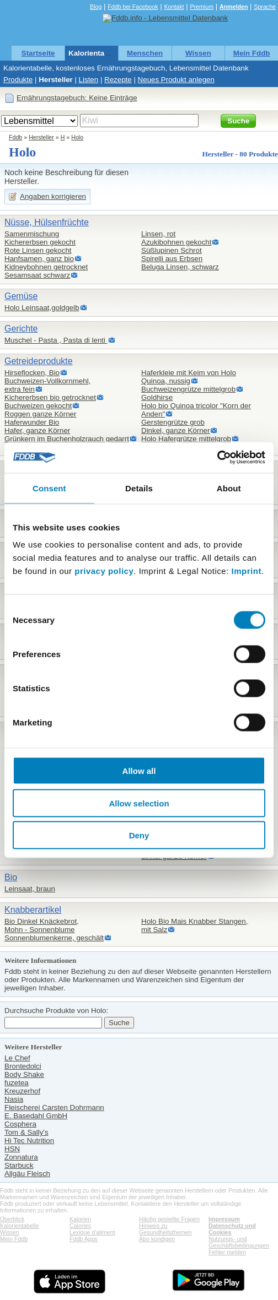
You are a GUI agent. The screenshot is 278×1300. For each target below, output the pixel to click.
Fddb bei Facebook (133, 6)
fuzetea (16, 1083)
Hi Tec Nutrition (29, 1140)
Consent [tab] (49, 487)
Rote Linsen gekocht (38, 250)
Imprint (246, 571)
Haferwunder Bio (31, 422)
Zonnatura (21, 1157)
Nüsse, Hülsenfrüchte (46, 222)
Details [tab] (139, 487)
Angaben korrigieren (53, 196)
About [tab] (229, 487)
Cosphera (20, 1124)
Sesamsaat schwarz (37, 275)
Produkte (18, 79)
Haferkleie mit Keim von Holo (188, 373)
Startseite (38, 53)
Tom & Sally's (26, 1132)
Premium (201, 6)
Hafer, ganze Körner (37, 430)
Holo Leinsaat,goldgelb (41, 308)
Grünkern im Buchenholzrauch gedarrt (66, 439)
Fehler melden (227, 1252)
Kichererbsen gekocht (40, 242)
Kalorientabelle (94, 53)
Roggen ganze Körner (40, 414)
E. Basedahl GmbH (35, 1116)
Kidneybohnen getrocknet (46, 267)
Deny (139, 835)
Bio (10, 877)
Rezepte (118, 79)
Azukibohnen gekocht (176, 242)
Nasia (13, 1099)
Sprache (265, 6)
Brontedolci (22, 1066)
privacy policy (103, 571)
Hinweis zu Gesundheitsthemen (165, 1229)
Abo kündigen (157, 1239)
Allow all (139, 771)
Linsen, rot (158, 234)
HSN (12, 1149)
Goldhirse (157, 397)
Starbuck (19, 1165)
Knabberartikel (32, 909)
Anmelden (234, 6)
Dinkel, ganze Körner (175, 430)
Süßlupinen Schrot (171, 250)
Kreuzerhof (22, 1091)
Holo (77, 137)
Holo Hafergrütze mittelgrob (186, 439)
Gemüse (21, 296)
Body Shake (24, 1074)
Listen (89, 79)
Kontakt (174, 6)
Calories (80, 1225)
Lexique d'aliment (92, 1232)
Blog (95, 6)
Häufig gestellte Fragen (169, 1219)
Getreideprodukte (38, 361)
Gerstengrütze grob (173, 422)
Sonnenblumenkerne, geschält (54, 938)
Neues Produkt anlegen (176, 79)
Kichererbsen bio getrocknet (50, 397)
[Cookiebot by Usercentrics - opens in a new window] (217, 458)
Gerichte (21, 328)
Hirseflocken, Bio (32, 373)
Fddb (15, 137)
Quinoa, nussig (165, 381)
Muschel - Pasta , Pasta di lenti (56, 340)
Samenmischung (31, 234)
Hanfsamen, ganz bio (39, 258)
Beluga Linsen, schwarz (180, 267)
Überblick (12, 1219)
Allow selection (139, 803)
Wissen (198, 53)
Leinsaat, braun (29, 889)
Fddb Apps (84, 1239)
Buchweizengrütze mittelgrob (188, 389)
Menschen (145, 53)
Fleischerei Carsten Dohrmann (54, 1107)
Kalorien (80, 1219)
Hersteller (56, 79)
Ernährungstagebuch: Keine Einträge (77, 98)
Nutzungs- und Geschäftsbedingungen (239, 1242)
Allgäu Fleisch (27, 1173)
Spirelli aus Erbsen (171, 258)
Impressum (224, 1219)
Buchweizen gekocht (38, 406)
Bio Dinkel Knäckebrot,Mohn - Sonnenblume (41, 925)
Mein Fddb (251, 53)
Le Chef (17, 1058)
